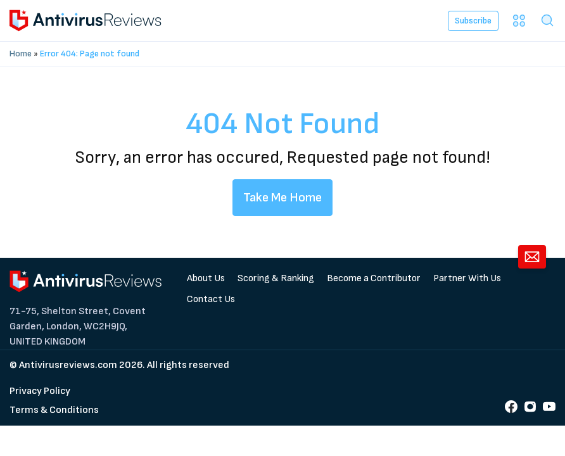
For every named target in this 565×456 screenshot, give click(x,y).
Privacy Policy (40, 391)
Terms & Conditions (54, 410)
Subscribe (473, 20)
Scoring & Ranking (276, 278)
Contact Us (211, 299)
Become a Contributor (374, 278)
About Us (206, 278)
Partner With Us (467, 278)
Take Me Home (282, 197)
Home (21, 53)
